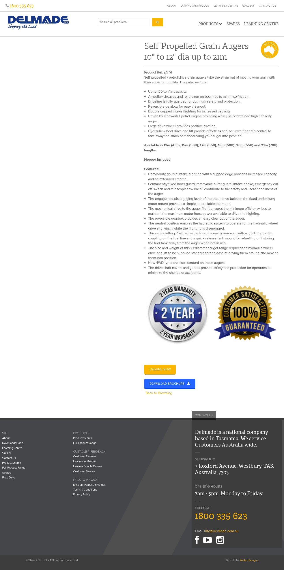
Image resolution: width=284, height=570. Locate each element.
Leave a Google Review (87, 466)
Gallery (248, 5)
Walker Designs (249, 560)
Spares (233, 24)
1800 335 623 (21, 6)
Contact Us (267, 5)
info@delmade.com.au (221, 531)
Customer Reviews (84, 456)
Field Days (8, 477)
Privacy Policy (81, 494)
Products (210, 24)
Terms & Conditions (85, 489)
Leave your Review (84, 461)
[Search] (157, 22)
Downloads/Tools (195, 5)
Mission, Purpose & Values (89, 485)
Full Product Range (13, 467)
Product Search (11, 463)
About (171, 5)
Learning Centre (225, 5)
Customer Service (84, 471)
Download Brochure (169, 384)
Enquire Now (160, 369)
